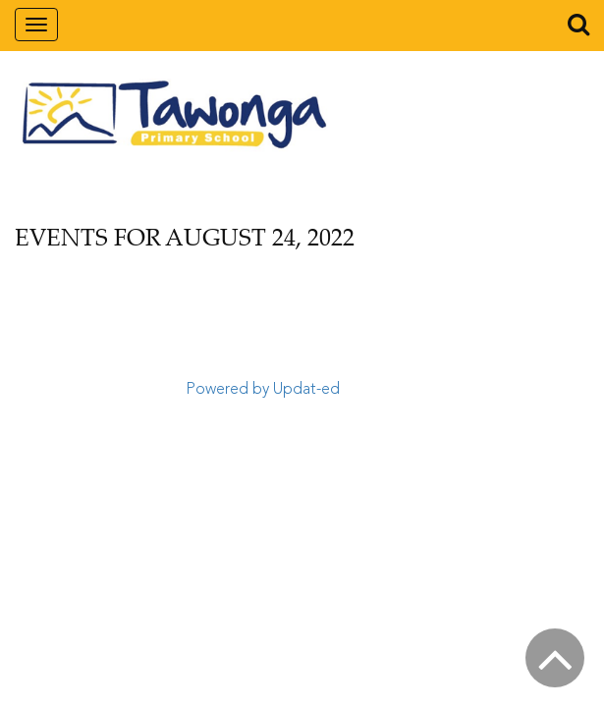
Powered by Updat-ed (263, 390)
